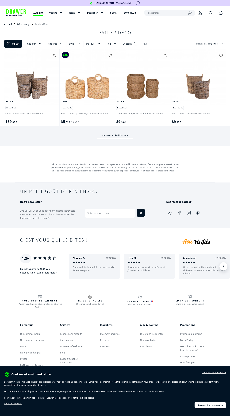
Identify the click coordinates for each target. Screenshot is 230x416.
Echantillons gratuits (71, 333)
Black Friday (186, 340)
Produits (53, 12)
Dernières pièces (189, 362)
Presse (23, 358)
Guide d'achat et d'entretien (68, 360)
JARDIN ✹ (38, 12)
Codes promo (187, 356)
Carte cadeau (67, 340)
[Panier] (221, 12)
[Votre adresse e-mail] (109, 213)
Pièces (72, 12)
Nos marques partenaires (33, 340)
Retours (104, 340)
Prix (112, 43)
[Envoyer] (141, 213)
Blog (62, 352)
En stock (127, 43)
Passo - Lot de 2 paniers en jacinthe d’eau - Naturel (84, 113)
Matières (56, 43)
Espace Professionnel (71, 346)
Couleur (34, 43)
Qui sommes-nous (30, 333)
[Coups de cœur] (210, 12)
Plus (145, 43)
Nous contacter (148, 340)
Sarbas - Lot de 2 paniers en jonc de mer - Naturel (139, 113)
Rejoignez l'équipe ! (30, 352)
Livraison (105, 346)
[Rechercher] (169, 13)
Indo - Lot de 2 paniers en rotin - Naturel (191, 113)
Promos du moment (191, 333)
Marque (93, 43)
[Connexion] (200, 13)
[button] (115, 44)
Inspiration (92, 12)
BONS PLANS (130, 12)
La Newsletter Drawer (31, 365)
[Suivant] (223, 266)
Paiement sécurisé (110, 333)
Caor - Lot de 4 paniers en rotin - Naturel (24, 113)
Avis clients (146, 346)
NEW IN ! (114, 12)
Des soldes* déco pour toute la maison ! (192, 348)
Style (75, 43)
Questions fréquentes (151, 333)
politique (82, 397)
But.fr (23, 346)
